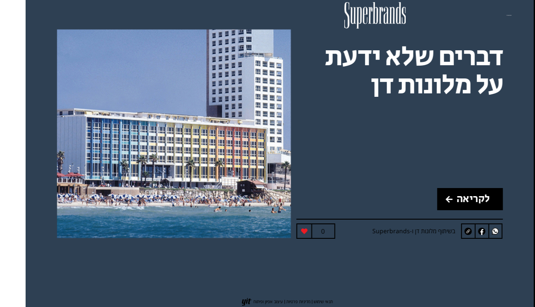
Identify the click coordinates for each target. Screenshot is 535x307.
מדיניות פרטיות (273, 301)
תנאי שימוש (297, 301)
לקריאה (442, 199)
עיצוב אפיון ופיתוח (242, 301)
